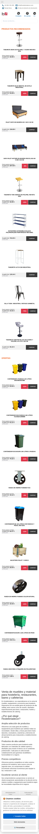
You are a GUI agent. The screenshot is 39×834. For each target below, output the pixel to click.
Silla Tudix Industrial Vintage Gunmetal (19, 303)
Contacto (18, 14)
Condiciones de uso (9, 817)
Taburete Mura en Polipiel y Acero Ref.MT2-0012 (19, 50)
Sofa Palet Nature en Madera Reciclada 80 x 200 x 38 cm (19, 159)
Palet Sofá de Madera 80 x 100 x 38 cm (19, 122)
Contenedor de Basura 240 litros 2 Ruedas (19, 451)
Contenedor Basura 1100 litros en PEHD (19, 633)
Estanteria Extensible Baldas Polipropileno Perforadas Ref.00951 (19, 231)
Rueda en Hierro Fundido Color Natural (19, 596)
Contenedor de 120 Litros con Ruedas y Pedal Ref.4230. (19, 524)
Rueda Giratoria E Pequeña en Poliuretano (19, 669)
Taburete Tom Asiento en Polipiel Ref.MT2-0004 (19, 195)
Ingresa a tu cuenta (28, 819)
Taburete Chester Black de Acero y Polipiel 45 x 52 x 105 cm (19, 340)
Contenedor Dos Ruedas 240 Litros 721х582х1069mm (19, 416)
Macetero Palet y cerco (19, 560)
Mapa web (24, 813)
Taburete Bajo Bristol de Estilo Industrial (19, 86)
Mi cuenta (27, 14)
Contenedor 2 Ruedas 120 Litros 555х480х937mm (19, 379)
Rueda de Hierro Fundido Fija (19, 488)
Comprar (33, 57)
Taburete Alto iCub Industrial (19, 267)
